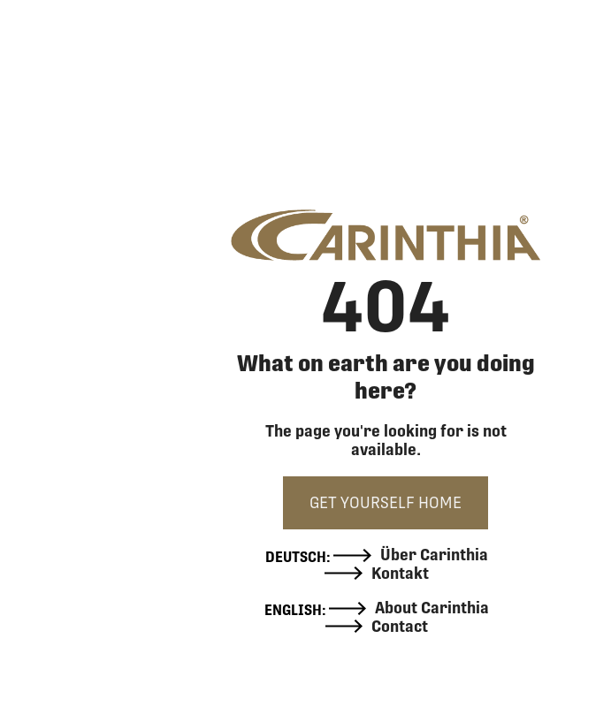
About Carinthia (409, 608)
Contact (377, 627)
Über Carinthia (410, 555)
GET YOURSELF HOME (385, 502)
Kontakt (377, 574)
